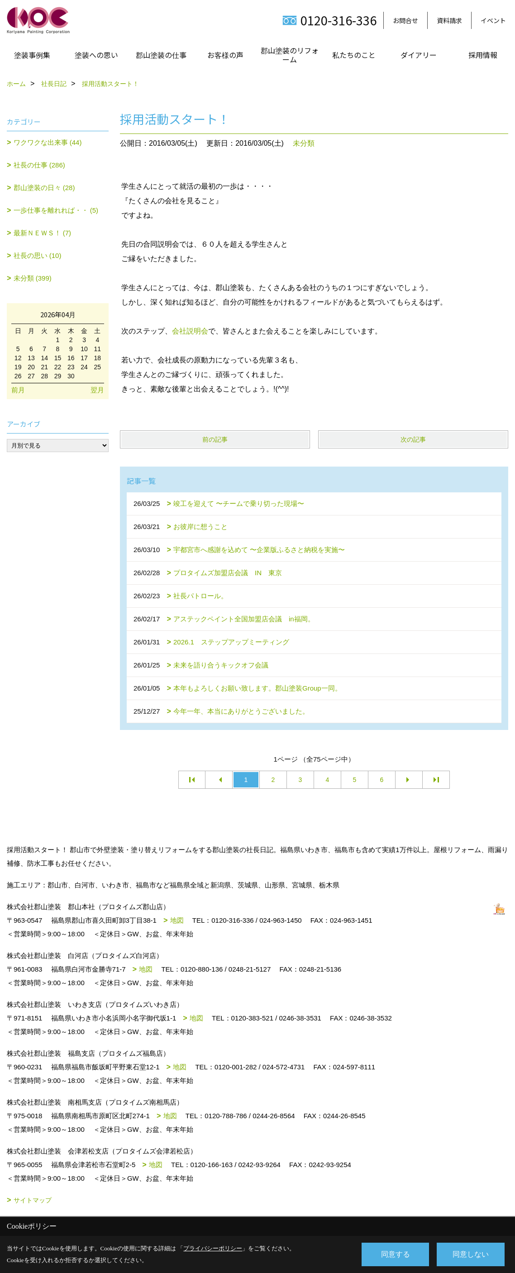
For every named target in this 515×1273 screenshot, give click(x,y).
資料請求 (449, 20)
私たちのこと (354, 54)
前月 (18, 390)
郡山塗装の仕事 (161, 54)
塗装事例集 (32, 54)
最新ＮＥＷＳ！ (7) (43, 233)
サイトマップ (33, 1200)
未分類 (304, 143)
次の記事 (413, 439)
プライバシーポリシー (212, 1248)
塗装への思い (96, 54)
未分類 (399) (33, 278)
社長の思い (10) (38, 255)
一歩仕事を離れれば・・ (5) (56, 210)
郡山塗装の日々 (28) (44, 187)
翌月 (97, 390)
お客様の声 (225, 54)
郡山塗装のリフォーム (290, 55)
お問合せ (405, 20)
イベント (493, 20)
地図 (177, 920)
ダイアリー (419, 54)
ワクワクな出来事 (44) (48, 142)
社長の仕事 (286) (39, 165)
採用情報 (482, 54)
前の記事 (215, 439)
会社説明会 (190, 331)
